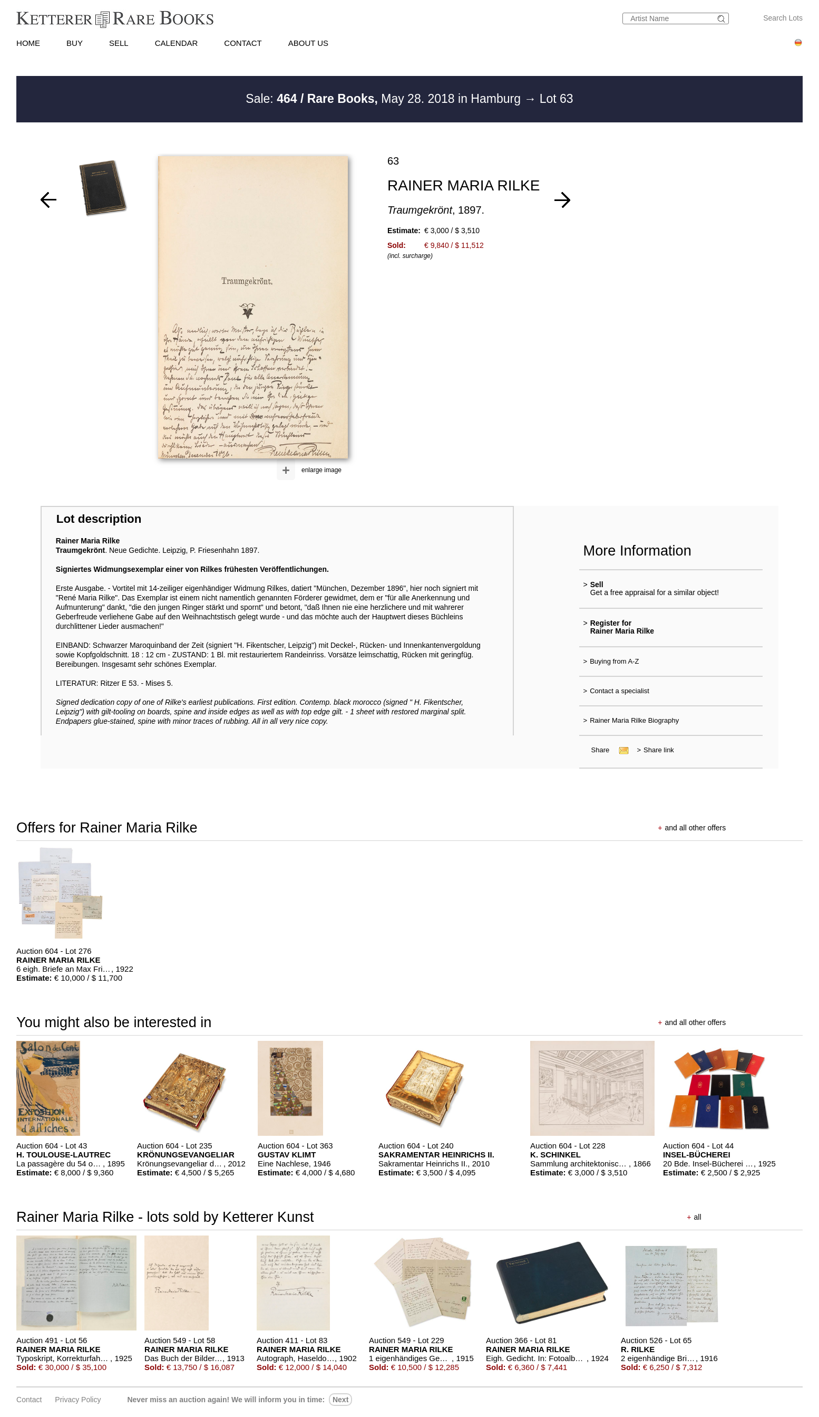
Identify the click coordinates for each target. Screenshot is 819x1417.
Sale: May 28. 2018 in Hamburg (385, 99)
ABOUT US (308, 43)
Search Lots (783, 18)
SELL (119, 43)
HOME (28, 43)
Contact (29, 1399)
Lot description (99, 518)
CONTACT (242, 43)
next (340, 1399)
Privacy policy (78, 1399)
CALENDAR (176, 43)
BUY (74, 43)
